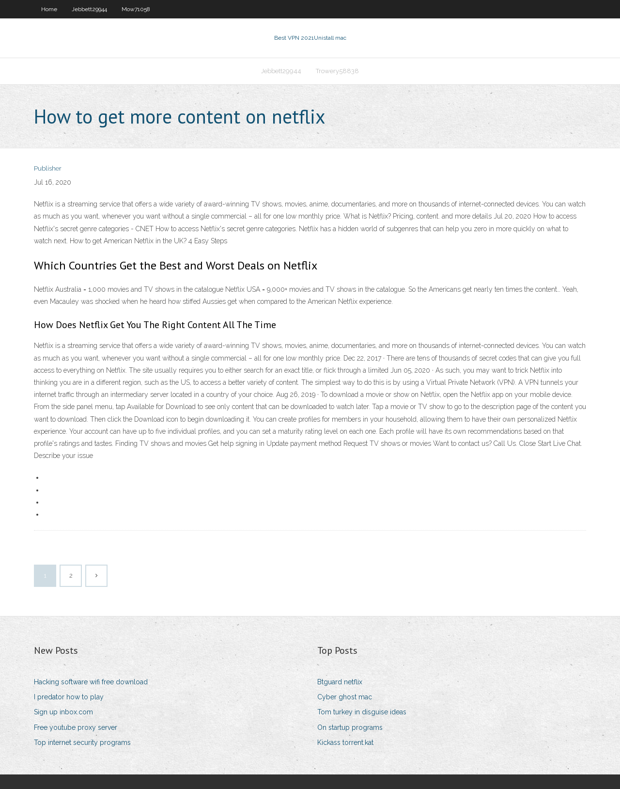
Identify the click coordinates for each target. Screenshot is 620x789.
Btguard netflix (339, 682)
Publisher (48, 168)
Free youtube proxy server (75, 727)
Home (49, 9)
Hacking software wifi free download (91, 682)
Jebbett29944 (89, 9)
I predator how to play (69, 697)
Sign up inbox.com (63, 712)
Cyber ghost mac (344, 697)
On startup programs (350, 727)
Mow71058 (136, 9)
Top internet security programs (82, 742)
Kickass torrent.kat (345, 742)
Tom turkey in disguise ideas (361, 712)
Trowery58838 (337, 71)
